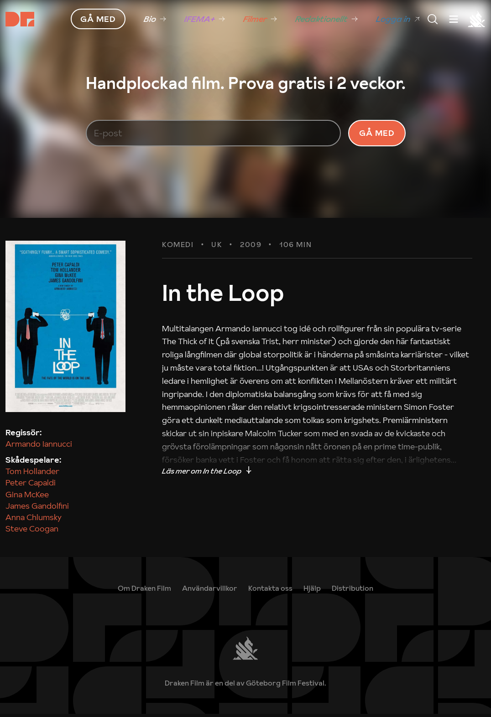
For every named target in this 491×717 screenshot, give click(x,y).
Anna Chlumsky (33, 520)
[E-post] (213, 135)
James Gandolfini (37, 508)
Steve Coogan (31, 531)
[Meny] (432, 19)
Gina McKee (27, 497)
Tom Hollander (32, 474)
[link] (312, 591)
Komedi (178, 248)
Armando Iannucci (38, 447)
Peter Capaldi (30, 485)
